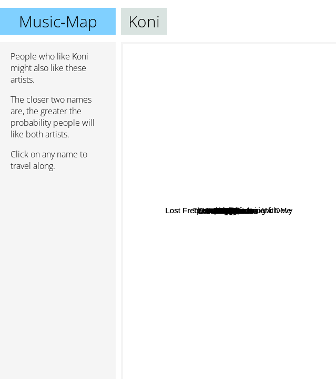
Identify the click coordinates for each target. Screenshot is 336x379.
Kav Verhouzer (233, 163)
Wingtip (205, 131)
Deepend (211, 209)
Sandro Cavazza (211, 232)
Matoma (261, 133)
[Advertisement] (57, 235)
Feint (250, 57)
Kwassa (216, 267)
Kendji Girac (263, 328)
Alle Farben (279, 207)
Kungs (160, 271)
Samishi (158, 131)
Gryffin (207, 189)
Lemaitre (215, 355)
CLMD (228, 189)
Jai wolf (169, 228)
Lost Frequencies (171, 245)
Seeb (256, 235)
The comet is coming (283, 155)
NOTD (205, 116)
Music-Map (58, 21)
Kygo (177, 185)
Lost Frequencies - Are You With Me (201, 200)
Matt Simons (207, 245)
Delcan (266, 304)
